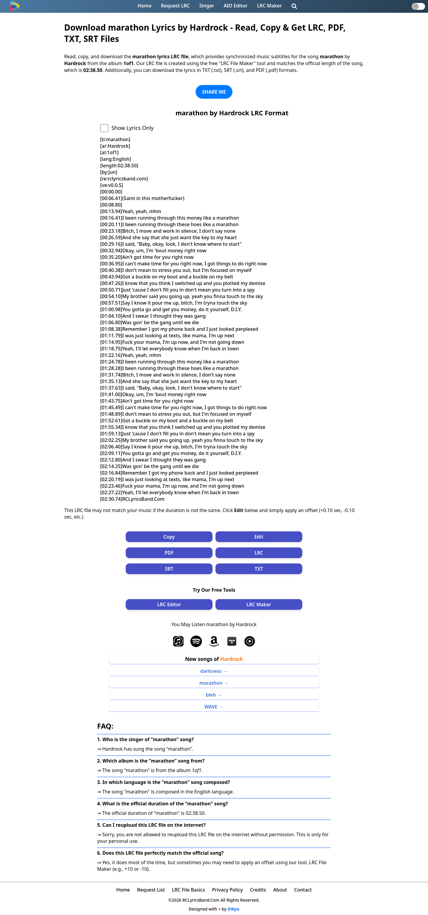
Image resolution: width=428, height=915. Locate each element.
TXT (259, 569)
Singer (206, 5)
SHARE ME (214, 92)
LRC (258, 552)
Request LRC (175, 5)
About (280, 889)
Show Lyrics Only (132, 127)
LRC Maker (269, 5)
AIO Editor (235, 5)
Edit (258, 536)
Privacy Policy (227, 889)
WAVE (211, 706)
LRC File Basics (188, 889)
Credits (258, 889)
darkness (210, 671)
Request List (151, 889)
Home (145, 5)
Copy (169, 536)
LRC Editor (169, 604)
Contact (303, 889)
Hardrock (231, 659)
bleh (211, 695)
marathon (211, 683)
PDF (169, 552)
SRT (169, 569)
